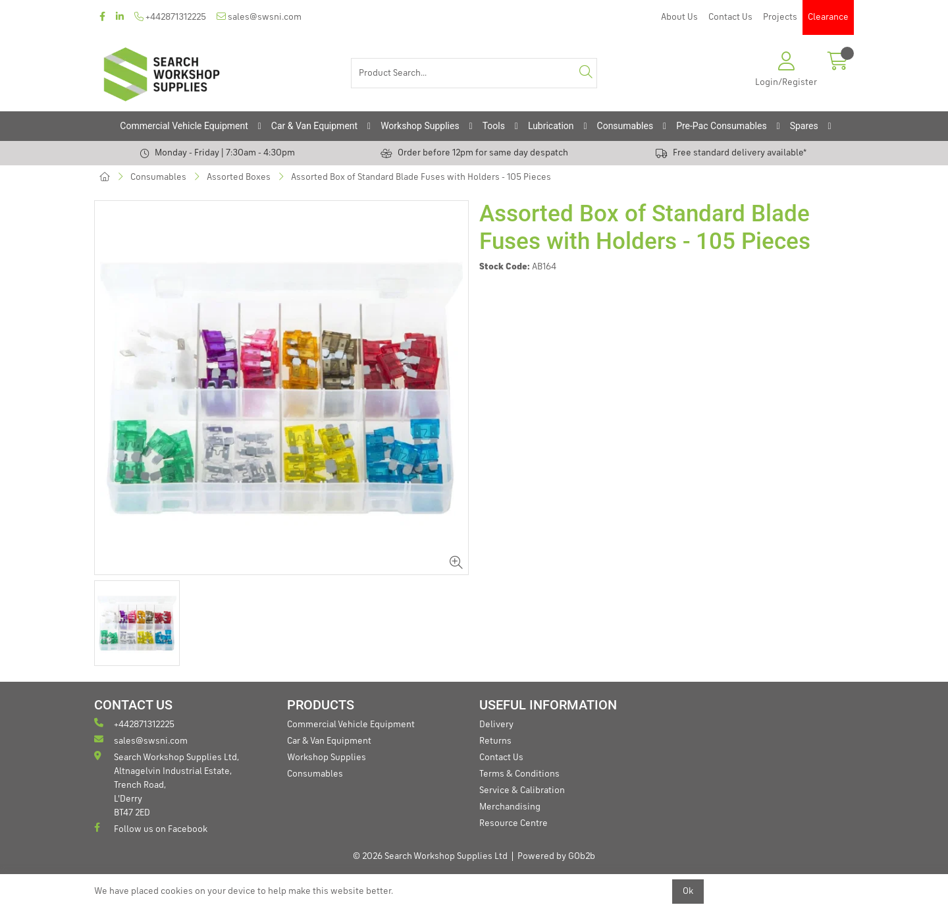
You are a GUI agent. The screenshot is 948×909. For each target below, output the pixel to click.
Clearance (828, 17)
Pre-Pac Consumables (721, 126)
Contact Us (730, 17)
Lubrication (551, 126)
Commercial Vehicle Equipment (184, 126)
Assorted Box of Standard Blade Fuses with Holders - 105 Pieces (421, 177)
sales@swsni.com (259, 17)
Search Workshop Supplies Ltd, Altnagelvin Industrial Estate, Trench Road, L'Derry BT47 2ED (166, 784)
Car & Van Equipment (314, 126)
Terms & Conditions (519, 774)
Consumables (625, 126)
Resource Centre (513, 823)
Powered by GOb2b (556, 856)
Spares (804, 126)
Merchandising (509, 807)
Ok (688, 891)
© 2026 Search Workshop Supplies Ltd (430, 856)
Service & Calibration (522, 790)
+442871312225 (170, 17)
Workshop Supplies (420, 126)
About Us (679, 17)
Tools (494, 126)
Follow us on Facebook (150, 828)
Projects (780, 17)
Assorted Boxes (239, 177)
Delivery (496, 724)
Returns (495, 741)
